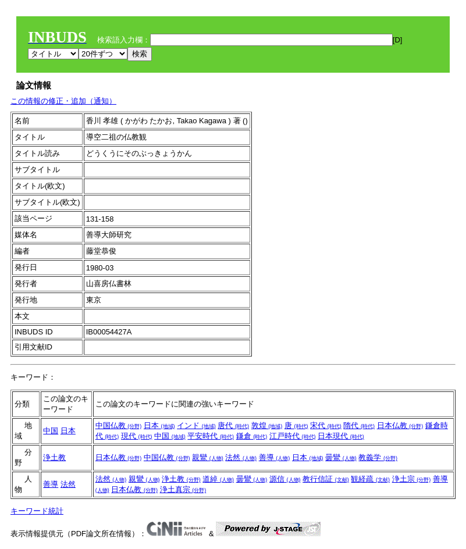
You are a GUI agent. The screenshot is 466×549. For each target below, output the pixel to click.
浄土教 (54, 457)
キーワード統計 (36, 511)
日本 (68, 430)
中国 (50, 430)
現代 (136, 436)
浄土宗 (411, 479)
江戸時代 (292, 436)
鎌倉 (252, 436)
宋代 (326, 425)
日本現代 (341, 436)
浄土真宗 (183, 489)
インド (196, 425)
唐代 (233, 425)
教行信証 (326, 479)
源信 (285, 479)
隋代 (359, 425)
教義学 (377, 457)
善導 (274, 457)
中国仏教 (118, 425)
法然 (241, 457)
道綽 (218, 479)
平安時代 (210, 436)
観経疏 (370, 479)
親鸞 (207, 457)
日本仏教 (400, 425)
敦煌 (267, 425)
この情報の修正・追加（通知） (63, 101)
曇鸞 (341, 457)
